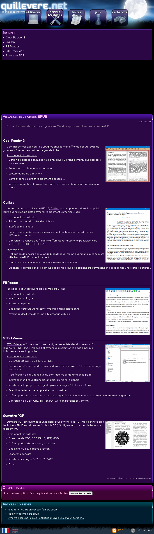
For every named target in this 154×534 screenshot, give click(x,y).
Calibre (11, 42)
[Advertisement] (77, 88)
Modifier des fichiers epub (23, 513)
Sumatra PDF (15, 55)
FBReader (12, 46)
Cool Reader (14, 146)
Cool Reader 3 (15, 37)
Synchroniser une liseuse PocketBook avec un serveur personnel (46, 517)
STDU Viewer (15, 51)
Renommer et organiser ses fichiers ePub (32, 509)
